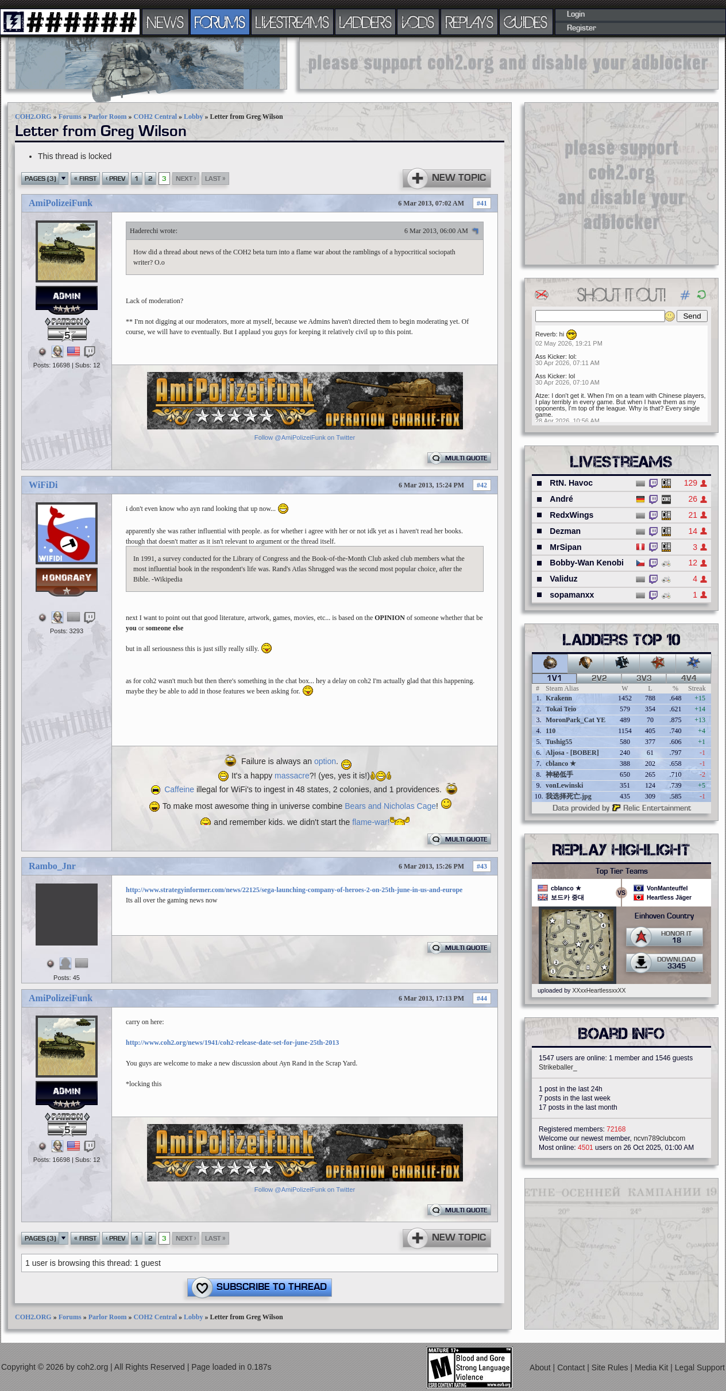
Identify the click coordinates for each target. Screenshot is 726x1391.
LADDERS (365, 22)
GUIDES (526, 22)
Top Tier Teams (622, 871)
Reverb (545, 334)
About (541, 1367)
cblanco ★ (561, 764)
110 (550, 731)
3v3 (644, 679)
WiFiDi (43, 485)
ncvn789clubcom (659, 1138)
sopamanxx (572, 594)
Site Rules (611, 1367)
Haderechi (144, 231)
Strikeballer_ (558, 1067)
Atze (541, 395)
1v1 (554, 679)
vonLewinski (564, 785)
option (325, 761)
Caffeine (179, 789)
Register (581, 28)
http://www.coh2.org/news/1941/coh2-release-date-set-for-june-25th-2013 (232, 1043)
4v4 (689, 679)
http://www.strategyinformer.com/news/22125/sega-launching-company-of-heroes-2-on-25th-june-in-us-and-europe (294, 890)
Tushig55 (559, 742)
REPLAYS (469, 22)
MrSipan (565, 547)
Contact (572, 1367)
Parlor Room (107, 117)
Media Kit (652, 1367)
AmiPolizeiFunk (60, 203)
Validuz (563, 578)
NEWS (165, 22)
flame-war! (370, 822)
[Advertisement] (509, 63)
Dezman (565, 531)
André (561, 498)
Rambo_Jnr (52, 866)
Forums (70, 117)
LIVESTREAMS (292, 22)
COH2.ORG (33, 117)
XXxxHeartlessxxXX (598, 990)
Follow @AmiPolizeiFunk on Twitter (304, 437)
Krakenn (559, 698)
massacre (292, 775)
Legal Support (700, 1367)
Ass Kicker (550, 356)
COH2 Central (155, 117)
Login (576, 14)
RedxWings (571, 515)
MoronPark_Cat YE (575, 720)
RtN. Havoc (571, 482)
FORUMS (220, 22)
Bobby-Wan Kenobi (587, 562)
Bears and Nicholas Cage (390, 806)
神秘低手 (559, 774)
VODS (418, 22)
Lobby (193, 117)
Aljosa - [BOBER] (572, 753)
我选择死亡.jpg (569, 796)
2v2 (599, 679)
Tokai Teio (561, 709)
